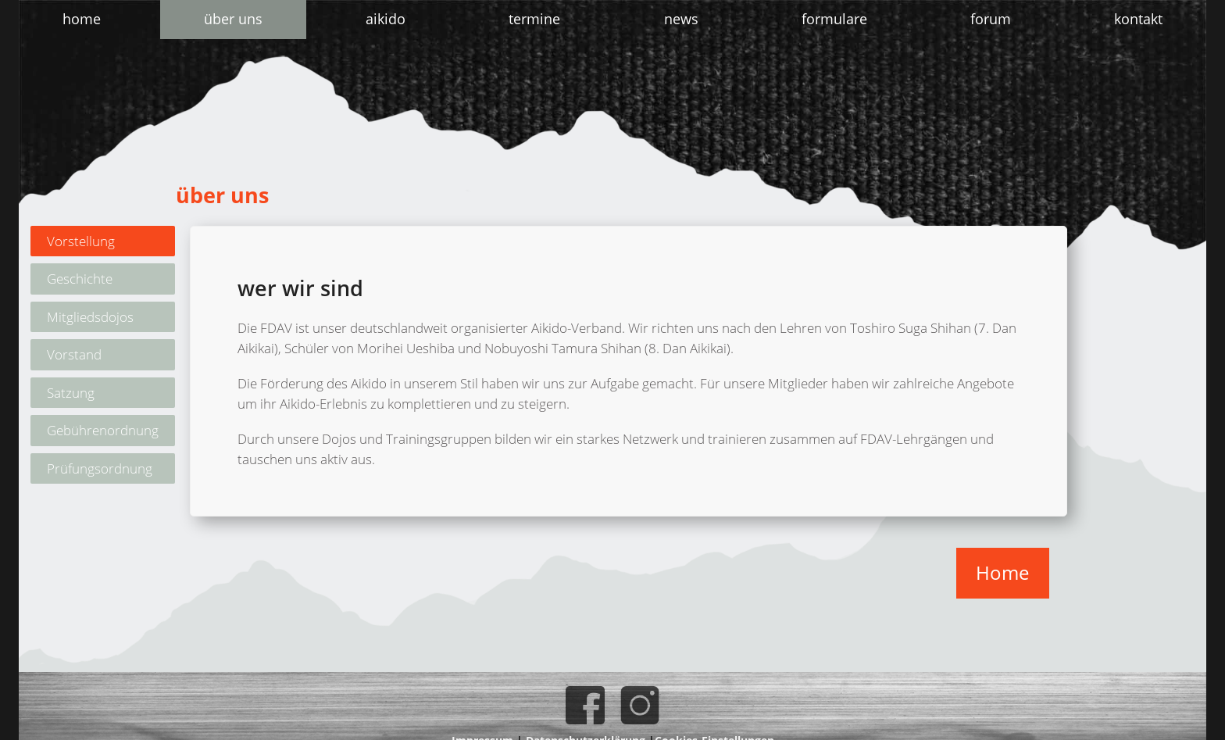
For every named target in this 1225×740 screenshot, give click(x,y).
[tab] (102, 241)
